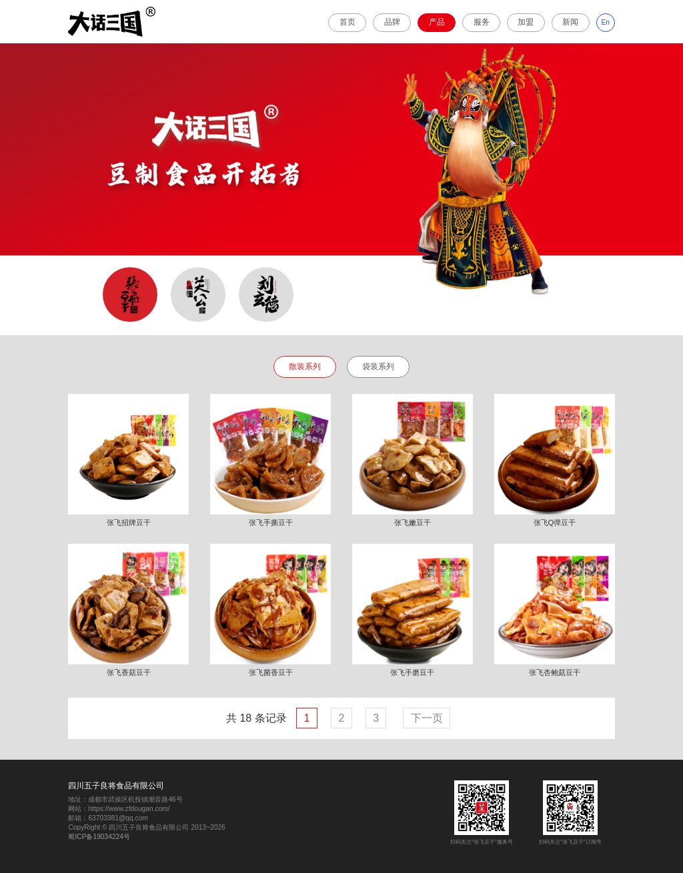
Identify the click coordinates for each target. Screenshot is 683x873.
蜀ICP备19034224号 (99, 836)
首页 (347, 22)
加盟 (526, 22)
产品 (437, 22)
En (606, 22)
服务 (482, 22)
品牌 (392, 22)
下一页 (427, 718)
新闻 (570, 22)
